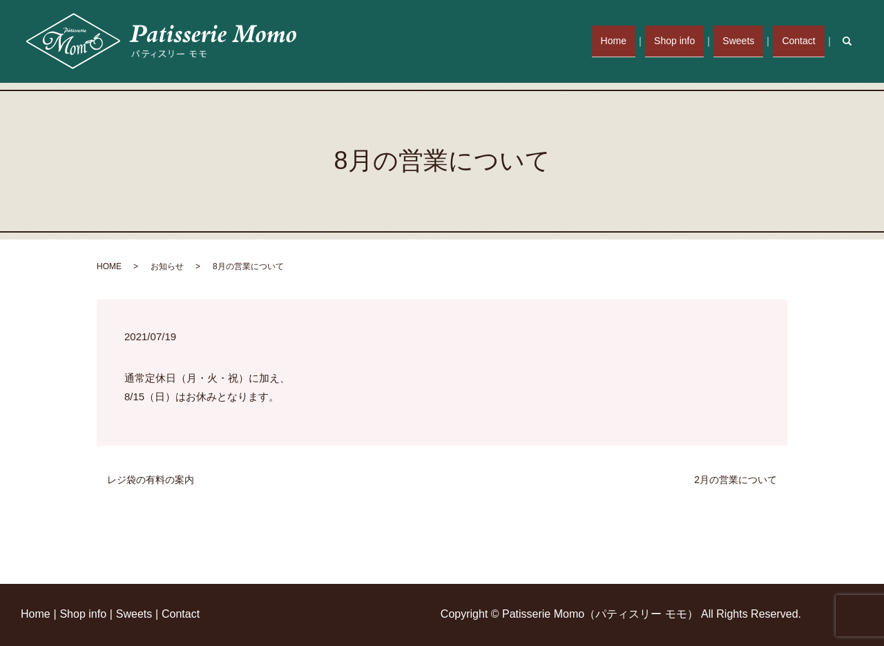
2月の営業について (735, 479)
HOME (109, 266)
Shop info (685, 40)
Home (629, 40)
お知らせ (167, 266)
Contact (801, 40)
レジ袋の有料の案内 (150, 479)
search (854, 40)
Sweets (745, 40)
